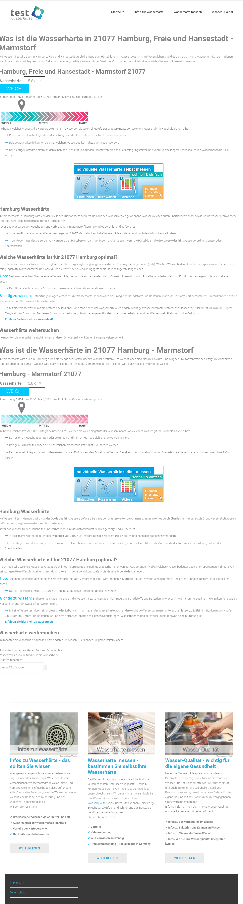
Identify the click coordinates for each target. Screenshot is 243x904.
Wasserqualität (97, 803)
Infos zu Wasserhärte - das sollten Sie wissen (40, 763)
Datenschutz (18, 892)
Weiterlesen (29, 848)
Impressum (17, 882)
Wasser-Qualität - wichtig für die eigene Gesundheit (197, 763)
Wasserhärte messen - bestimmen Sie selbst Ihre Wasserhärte (117, 766)
